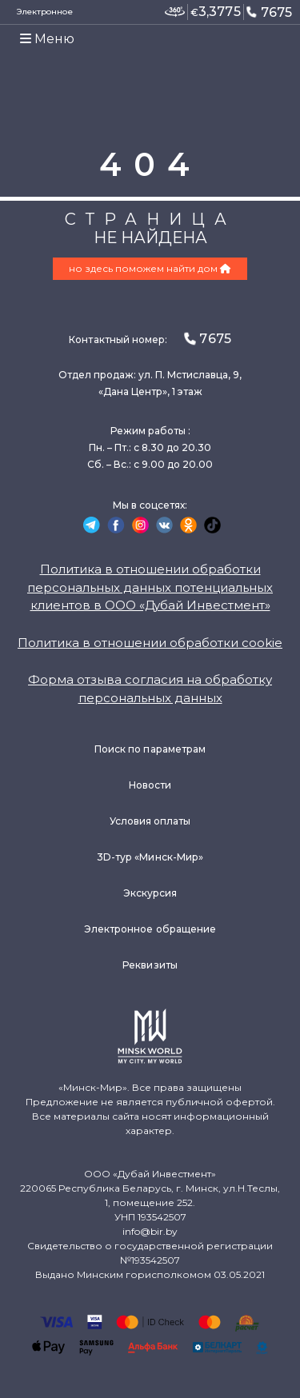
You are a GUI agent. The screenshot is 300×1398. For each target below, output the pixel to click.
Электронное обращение (150, 929)
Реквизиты (150, 965)
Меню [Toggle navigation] (47, 38)
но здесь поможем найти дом (150, 268)
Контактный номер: (149, 338)
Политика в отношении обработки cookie (150, 642)
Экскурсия (150, 893)
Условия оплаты (150, 821)
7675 (269, 12)
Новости (150, 785)
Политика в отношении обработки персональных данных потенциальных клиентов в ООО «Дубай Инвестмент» (150, 587)
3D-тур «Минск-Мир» (150, 857)
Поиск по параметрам (150, 749)
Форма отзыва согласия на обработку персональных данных (150, 688)
